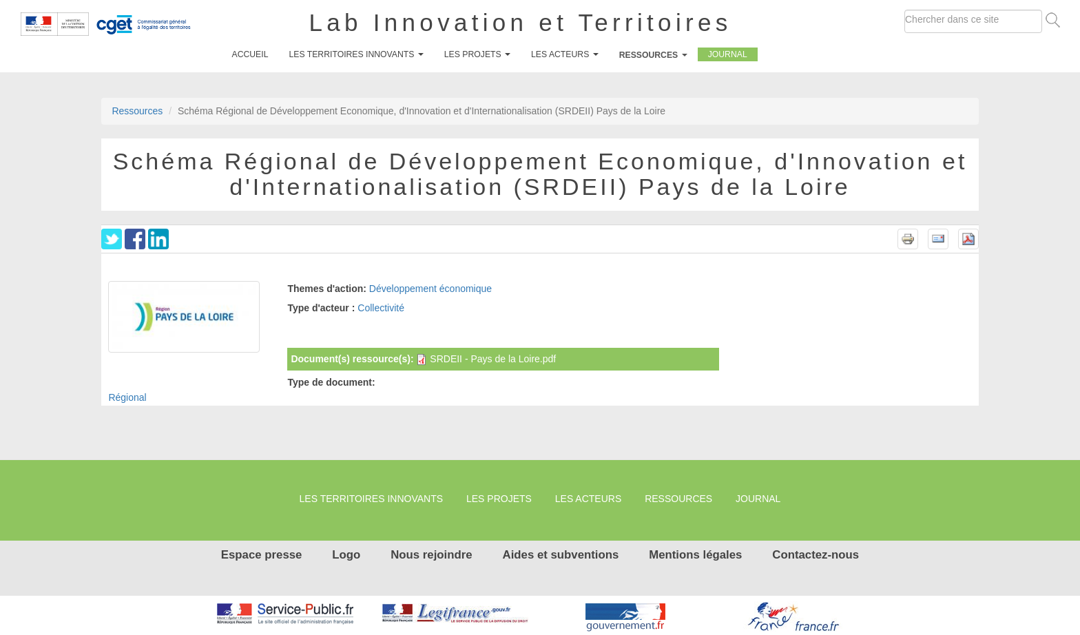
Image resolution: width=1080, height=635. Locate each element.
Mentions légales (695, 554)
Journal (727, 54)
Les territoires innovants (356, 54)
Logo (346, 554)
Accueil (250, 54)
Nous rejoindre (431, 554)
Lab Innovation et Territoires (520, 22)
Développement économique (430, 288)
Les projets (477, 54)
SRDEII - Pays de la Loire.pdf (493, 358)
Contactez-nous (815, 554)
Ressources (653, 55)
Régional (127, 397)
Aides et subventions (561, 554)
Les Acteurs (565, 54)
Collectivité (380, 307)
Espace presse (261, 554)
